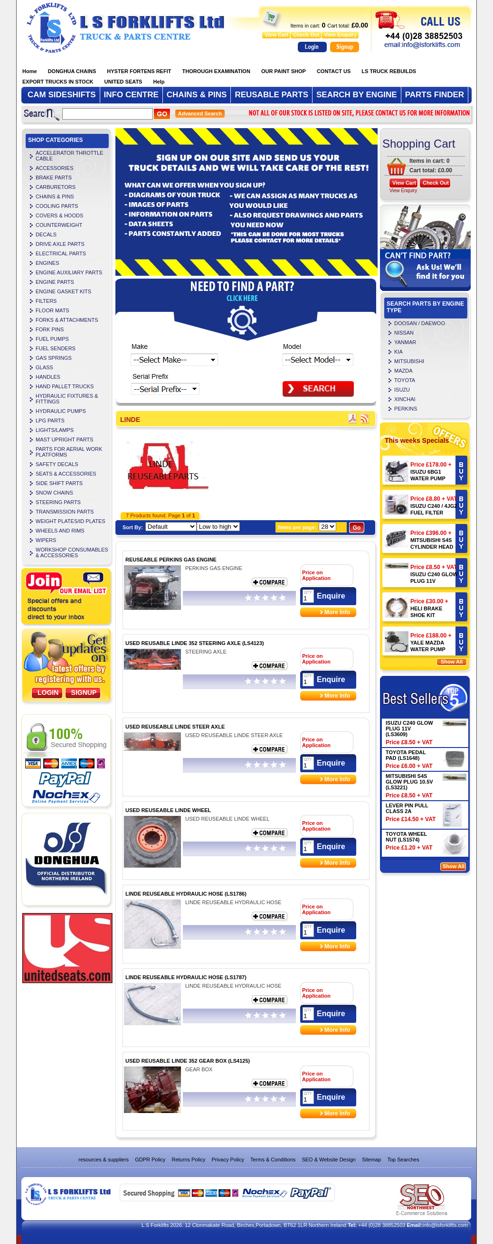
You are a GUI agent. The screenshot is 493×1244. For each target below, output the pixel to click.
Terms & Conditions (272, 1159)
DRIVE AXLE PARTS (60, 244)
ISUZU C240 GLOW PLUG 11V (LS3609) (434, 580)
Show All (452, 661)
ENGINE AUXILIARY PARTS (69, 272)
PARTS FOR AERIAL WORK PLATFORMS (69, 452)
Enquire (331, 596)
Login (48, 692)
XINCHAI (405, 399)
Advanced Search (200, 113)
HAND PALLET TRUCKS (65, 386)
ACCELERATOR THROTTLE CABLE (69, 155)
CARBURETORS (56, 187)
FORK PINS (50, 329)
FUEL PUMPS (52, 339)
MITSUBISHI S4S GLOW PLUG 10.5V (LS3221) (409, 781)
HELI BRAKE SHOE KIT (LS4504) (426, 615)
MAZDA (403, 371)
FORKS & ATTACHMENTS (67, 320)
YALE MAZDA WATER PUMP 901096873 (428, 649)
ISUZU (402, 390)
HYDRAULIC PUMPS (61, 411)
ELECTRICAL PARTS (61, 253)
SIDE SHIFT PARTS (59, 483)
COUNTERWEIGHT (59, 225)
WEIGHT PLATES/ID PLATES (70, 521)
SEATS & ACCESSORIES (66, 474)
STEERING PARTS (58, 502)
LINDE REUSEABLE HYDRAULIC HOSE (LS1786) (185, 894)
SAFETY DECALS (57, 464)
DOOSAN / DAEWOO (419, 323)
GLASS (44, 367)
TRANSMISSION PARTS (65, 511)
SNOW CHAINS (54, 493)
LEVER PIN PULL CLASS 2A (407, 808)
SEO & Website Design (329, 1159)
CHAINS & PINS (55, 196)
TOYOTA (404, 380)
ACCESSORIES (54, 168)
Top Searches (403, 1159)
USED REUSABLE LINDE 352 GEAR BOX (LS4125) (187, 1061)
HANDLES (48, 377)
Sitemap (371, 1159)
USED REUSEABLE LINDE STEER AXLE (175, 727)
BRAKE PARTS (54, 177)
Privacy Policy (227, 1159)
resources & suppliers (103, 1159)
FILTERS (46, 301)
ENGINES (47, 263)
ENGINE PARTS (55, 282)
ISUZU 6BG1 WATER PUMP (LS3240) (428, 478)
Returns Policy (188, 1159)
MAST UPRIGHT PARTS (64, 439)
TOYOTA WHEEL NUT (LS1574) (406, 836)
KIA (398, 352)
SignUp (84, 692)
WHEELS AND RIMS (60, 530)
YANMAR (405, 342)
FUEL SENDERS (56, 348)
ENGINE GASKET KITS (63, 291)
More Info (337, 612)
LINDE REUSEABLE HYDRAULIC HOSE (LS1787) (185, 977)
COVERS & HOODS (59, 215)
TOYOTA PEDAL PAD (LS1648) (406, 755)
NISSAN (404, 333)
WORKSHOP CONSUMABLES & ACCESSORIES (72, 552)
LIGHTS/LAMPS (55, 430)
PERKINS (405, 409)
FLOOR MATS (52, 310)
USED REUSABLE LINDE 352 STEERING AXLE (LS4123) (194, 643)
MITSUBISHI (409, 361)
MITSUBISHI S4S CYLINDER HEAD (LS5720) (431, 546)
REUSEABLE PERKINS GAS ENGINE (171, 559)
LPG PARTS (50, 420)
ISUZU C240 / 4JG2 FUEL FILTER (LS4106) (433, 512)
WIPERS (46, 540)
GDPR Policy (150, 1159)
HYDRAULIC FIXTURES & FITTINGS (67, 398)
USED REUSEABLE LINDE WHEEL (168, 810)
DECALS (46, 234)
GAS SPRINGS (54, 358)
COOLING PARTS (57, 206)
